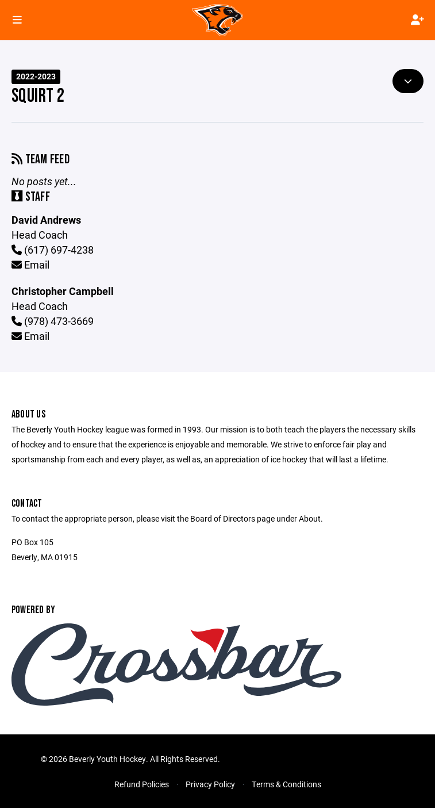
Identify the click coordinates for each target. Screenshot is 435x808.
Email (30, 264)
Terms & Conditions (286, 784)
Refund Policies (141, 784)
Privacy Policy (210, 784)
